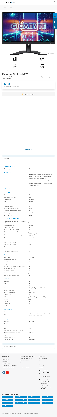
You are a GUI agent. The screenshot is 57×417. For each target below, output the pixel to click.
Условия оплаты (24, 360)
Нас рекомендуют (42, 63)
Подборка (34, 403)
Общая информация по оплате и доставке (27, 357)
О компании (5, 359)
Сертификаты (6, 363)
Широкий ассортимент (15, 63)
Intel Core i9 (34, 400)
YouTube (7, 372)
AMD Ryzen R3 (47, 400)
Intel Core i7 (21, 400)
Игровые (47, 403)
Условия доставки (25, 363)
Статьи (40, 360)
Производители (43, 365)
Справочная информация (43, 357)
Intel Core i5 (7, 400)
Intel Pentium (20, 397)
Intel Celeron (7, 397)
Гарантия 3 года (42, 70)
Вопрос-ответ (42, 363)
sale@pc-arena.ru (45, 376)
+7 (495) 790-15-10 (46, 373)
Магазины (5, 361)
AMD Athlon (34, 397)
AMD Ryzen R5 (7, 403)
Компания (5, 357)
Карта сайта (42, 367)
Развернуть (28, 149)
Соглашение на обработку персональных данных (9, 366)
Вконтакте (3, 372)
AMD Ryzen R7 (20, 403)
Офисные (7, 406)
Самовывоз (23, 365)
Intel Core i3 (48, 397)
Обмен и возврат (25, 367)
